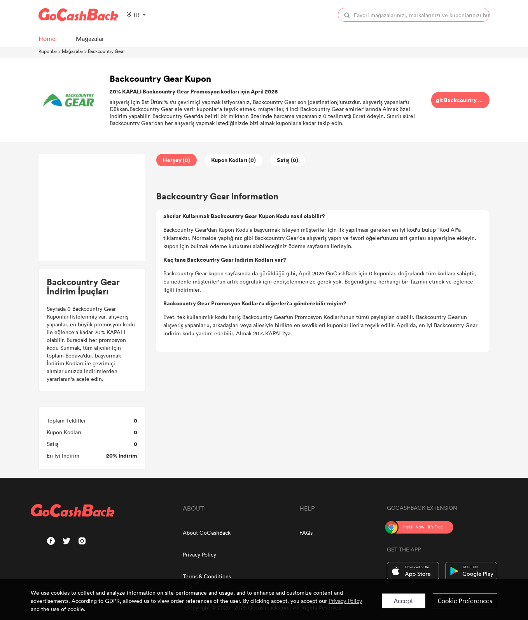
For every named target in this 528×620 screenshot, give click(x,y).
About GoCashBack (207, 532)
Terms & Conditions (207, 576)
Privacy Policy (199, 554)
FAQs (306, 532)
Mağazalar (72, 51)
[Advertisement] (92, 207)
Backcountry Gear (106, 51)
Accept (403, 601)
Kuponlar (47, 51)
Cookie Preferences (465, 601)
